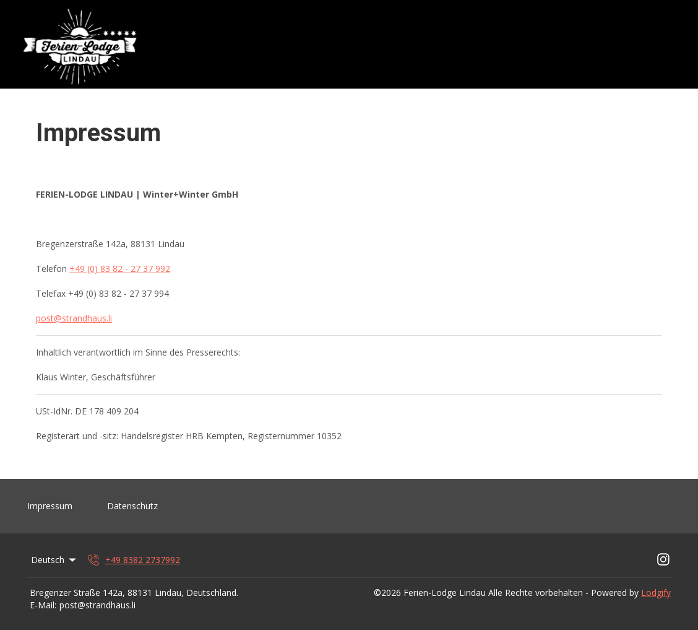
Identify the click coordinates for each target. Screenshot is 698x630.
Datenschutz (132, 506)
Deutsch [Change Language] (54, 560)
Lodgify (656, 592)
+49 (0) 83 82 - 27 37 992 (119, 268)
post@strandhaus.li (74, 318)
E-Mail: (43, 605)
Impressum (49, 506)
